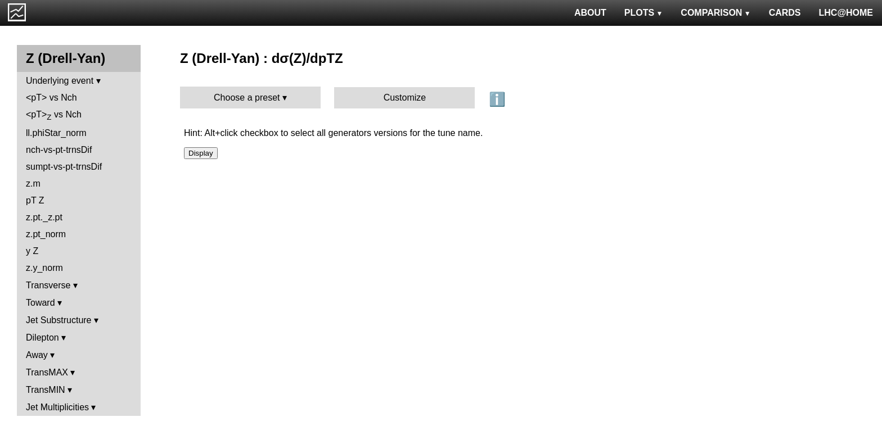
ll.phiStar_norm (56, 133)
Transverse (48, 285)
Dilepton (42, 337)
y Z (32, 251)
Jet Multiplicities (57, 407)
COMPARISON (715, 12)
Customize (405, 97)
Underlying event (59, 80)
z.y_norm (44, 268)
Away (37, 355)
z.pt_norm (46, 234)
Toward (40, 302)
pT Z (35, 200)
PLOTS (643, 12)
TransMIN (45, 390)
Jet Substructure (59, 320)
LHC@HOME (846, 12)
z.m (33, 183)
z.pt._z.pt (44, 217)
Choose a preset (247, 97)
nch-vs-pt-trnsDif (59, 150)
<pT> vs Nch (51, 97)
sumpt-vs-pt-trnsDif (64, 166)
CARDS (785, 12)
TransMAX (47, 372)
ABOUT (590, 12)
